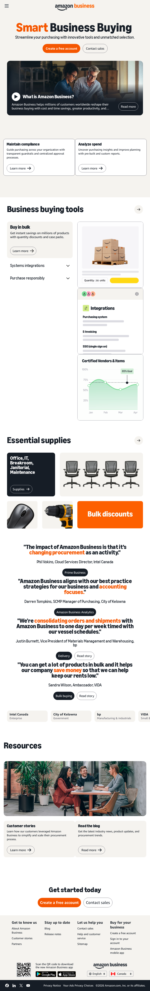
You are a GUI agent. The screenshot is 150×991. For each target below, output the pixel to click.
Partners (17, 943)
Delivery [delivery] (64, 656)
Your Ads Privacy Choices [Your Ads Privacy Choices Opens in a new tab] (78, 985)
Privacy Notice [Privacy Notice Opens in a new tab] (52, 985)
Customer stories (22, 938)
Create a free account (123, 933)
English (97, 973)
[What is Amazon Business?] (75, 88)
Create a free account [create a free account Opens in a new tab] (61, 48)
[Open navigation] (6, 6)
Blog (47, 928)
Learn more (20, 168)
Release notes (53, 934)
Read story (84, 656)
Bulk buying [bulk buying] (64, 696)
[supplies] (39, 440)
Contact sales (85, 928)
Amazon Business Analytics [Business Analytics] (75, 612)
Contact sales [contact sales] (95, 48)
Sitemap (82, 943)
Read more (128, 106)
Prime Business (75, 572)
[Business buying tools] (45, 209)
